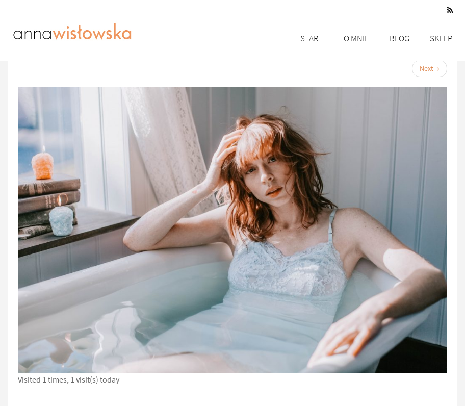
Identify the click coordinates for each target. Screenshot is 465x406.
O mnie (356, 38)
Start (311, 38)
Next (430, 68)
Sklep (441, 38)
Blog (399, 38)
